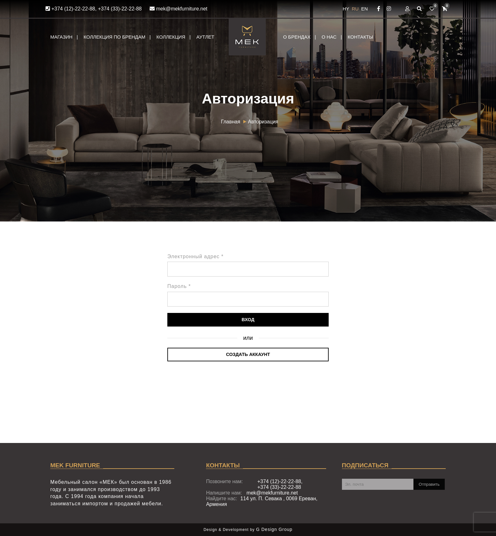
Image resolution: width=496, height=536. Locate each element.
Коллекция (170, 37)
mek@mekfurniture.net (179, 8)
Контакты (360, 37)
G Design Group (274, 529)
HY (346, 8)
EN (364, 8)
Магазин (61, 37)
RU (356, 8)
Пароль (179, 286)
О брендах (297, 37)
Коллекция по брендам (114, 37)
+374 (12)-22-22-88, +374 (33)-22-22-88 (94, 8)
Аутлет (205, 37)
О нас (329, 37)
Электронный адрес (195, 256)
